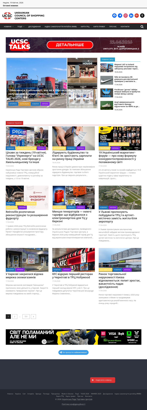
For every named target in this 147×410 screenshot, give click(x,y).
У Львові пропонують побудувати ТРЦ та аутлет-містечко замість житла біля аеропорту (118, 216)
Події (20, 26)
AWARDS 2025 (96, 394)
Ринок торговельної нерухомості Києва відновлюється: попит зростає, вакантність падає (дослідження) (119, 280)
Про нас (113, 26)
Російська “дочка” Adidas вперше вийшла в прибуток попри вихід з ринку (127, 91)
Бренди (38, 394)
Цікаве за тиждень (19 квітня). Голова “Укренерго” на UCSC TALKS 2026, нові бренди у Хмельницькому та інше (26, 157)
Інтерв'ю (13, 104)
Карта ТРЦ (85, 26)
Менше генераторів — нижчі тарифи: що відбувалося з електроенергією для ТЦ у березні (71, 216)
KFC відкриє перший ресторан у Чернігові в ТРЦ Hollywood (72, 275)
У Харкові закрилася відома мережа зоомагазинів (24, 275)
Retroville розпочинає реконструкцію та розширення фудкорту (27, 215)
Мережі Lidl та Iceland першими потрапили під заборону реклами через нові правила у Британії (125, 67)
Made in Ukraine (67, 394)
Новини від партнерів (26, 148)
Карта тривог (99, 26)
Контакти (125, 26)
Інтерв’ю (30, 394)
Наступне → (33, 316)
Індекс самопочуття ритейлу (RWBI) (61, 26)
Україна (45, 104)
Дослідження (34, 26)
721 (26, 316)
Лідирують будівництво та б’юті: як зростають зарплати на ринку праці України (72, 156)
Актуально (24, 104)
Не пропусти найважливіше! (73, 352)
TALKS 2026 (85, 394)
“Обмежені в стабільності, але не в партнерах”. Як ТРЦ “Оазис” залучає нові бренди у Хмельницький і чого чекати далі (50, 91)
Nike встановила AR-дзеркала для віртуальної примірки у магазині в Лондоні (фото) (126, 80)
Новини (7, 26)
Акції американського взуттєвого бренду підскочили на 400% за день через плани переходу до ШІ (127, 106)
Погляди (46, 394)
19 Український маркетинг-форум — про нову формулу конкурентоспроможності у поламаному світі (117, 157)
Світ (24, 394)
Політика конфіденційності (73, 404)
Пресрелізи (104, 148)
